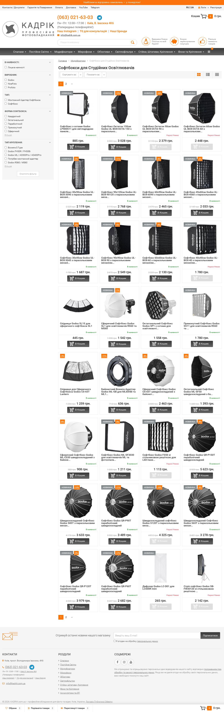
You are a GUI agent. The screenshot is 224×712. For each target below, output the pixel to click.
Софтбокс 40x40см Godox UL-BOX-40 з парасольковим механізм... (201, 260)
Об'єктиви (103, 51)
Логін (202, 7)
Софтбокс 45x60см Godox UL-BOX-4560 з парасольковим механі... (201, 195)
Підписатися (210, 635)
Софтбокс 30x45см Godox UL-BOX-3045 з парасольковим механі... (77, 260)
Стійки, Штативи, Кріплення (155, 51)
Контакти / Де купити (13, 7)
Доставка (71, 7)
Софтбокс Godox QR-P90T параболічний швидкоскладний (116, 523)
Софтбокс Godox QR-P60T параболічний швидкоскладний (116, 589)
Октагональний (14, 120)
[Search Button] (132, 42)
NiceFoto (11, 83)
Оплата (59, 7)
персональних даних (147, 641)
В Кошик (80, 146)
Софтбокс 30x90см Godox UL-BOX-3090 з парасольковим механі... (77, 195)
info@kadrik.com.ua (70, 35)
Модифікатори (63, 51)
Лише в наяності (15, 67)
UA (192, 7)
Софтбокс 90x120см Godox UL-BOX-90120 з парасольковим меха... (119, 195)
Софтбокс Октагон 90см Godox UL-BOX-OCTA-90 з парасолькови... (160, 129)
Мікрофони (85, 51)
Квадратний (12, 116)
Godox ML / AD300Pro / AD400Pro (23, 155)
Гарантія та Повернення (40, 7)
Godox (9, 80)
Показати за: (93, 74)
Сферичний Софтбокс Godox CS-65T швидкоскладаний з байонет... (159, 392)
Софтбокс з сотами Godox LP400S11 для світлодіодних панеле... (76, 129)
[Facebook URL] (117, 662)
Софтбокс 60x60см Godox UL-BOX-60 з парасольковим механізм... (159, 260)
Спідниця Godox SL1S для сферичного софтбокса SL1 (76, 324)
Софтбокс (11, 104)
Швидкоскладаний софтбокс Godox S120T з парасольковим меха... (160, 523)
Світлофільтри (124, 51)
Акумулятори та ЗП (70, 693)
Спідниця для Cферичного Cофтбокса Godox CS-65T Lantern (75, 392)
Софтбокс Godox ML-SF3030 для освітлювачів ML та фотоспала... (117, 457)
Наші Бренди (118, 31)
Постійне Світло (39, 51)
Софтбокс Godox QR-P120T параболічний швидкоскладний (75, 589)
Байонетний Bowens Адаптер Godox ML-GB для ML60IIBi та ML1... (118, 392)
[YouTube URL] (131, 662)
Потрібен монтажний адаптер (21, 158)
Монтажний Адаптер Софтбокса (22, 100)
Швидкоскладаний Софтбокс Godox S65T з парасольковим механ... (201, 523)
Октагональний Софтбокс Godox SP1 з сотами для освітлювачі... (157, 326)
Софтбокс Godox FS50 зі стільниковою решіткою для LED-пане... (159, 457)
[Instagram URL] (124, 662)
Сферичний (12, 131)
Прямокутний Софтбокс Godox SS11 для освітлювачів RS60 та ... (201, 326)
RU (187, 7)
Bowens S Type (14, 147)
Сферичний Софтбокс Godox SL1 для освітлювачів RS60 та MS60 (119, 326)
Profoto (10, 87)
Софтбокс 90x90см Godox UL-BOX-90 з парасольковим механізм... (118, 260)
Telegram (95, 7)
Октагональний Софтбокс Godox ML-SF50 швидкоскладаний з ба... (199, 392)
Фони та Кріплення (190, 51)
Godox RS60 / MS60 (16, 162)
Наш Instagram (67, 31)
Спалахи (18, 51)
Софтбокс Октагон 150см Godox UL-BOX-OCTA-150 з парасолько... (116, 129)
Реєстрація (216, 7)
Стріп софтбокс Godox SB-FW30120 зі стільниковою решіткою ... (199, 589)
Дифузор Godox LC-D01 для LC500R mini (158, 587)
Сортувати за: (69, 74)
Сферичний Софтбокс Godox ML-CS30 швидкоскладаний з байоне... (77, 457)
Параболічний (13, 124)
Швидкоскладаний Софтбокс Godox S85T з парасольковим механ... (77, 523)
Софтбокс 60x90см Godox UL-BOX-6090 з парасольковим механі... (159, 195)
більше (8, 135)
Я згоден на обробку (136, 641)
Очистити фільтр (28, 174)
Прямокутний (13, 127)
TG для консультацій (93, 31)
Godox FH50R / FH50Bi (17, 151)
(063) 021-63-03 (75, 17)
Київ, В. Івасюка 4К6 (100, 23)
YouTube (83, 7)
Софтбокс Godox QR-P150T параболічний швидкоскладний (199, 457)
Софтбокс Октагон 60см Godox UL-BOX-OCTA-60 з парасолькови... (202, 129)
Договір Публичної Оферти (99, 701)
